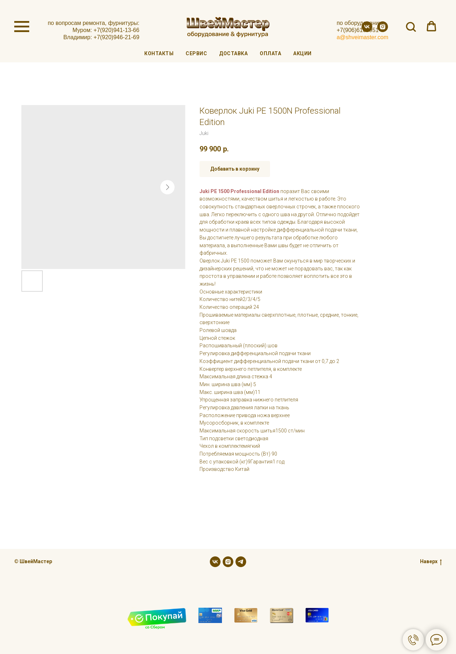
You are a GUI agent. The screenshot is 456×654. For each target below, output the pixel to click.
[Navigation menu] (21, 26)
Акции (302, 53)
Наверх (431, 562)
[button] (410, 26)
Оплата (270, 53)
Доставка (233, 53)
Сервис (196, 53)
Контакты (158, 53)
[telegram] (240, 561)
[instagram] (382, 30)
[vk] (367, 30)
